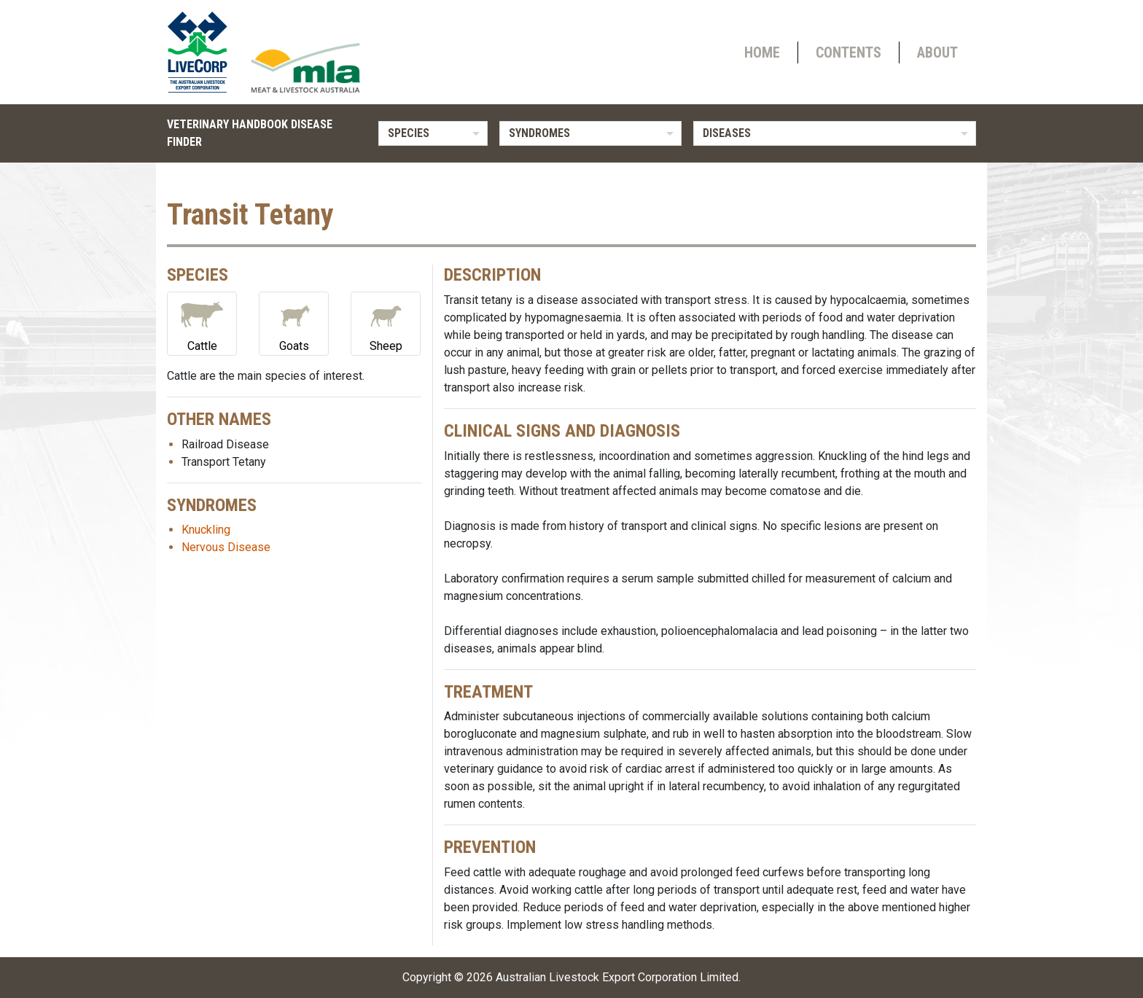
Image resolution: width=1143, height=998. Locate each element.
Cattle (202, 322)
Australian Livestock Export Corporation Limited (617, 977)
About (937, 52)
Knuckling (206, 530)
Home (762, 52)
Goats (293, 322)
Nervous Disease (226, 547)
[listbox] (433, 133)
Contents (848, 52)
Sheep (385, 322)
